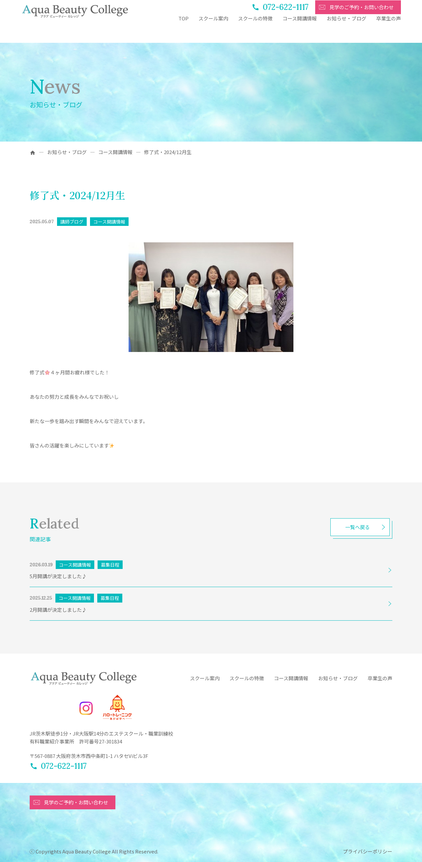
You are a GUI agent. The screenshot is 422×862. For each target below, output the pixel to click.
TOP (183, 32)
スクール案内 (213, 32)
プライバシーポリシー (367, 851)
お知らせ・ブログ (346, 32)
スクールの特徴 (255, 32)
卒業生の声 (388, 32)
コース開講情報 (300, 32)
